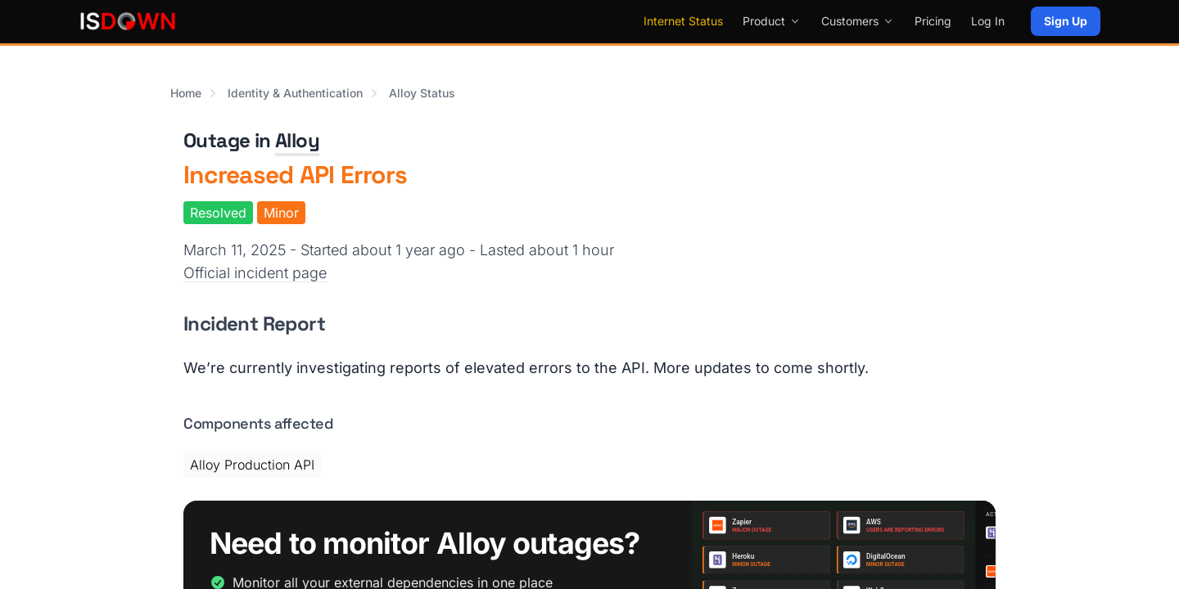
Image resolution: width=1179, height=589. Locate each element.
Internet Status (683, 21)
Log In (988, 21)
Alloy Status (422, 93)
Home (185, 93)
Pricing (933, 21)
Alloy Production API (252, 464)
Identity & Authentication (295, 93)
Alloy (297, 140)
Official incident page (255, 272)
